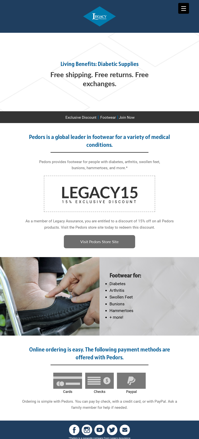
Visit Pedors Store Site (100, 240)
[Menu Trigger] (183, 8)
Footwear (108, 117)
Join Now (127, 117)
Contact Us (132, 433)
